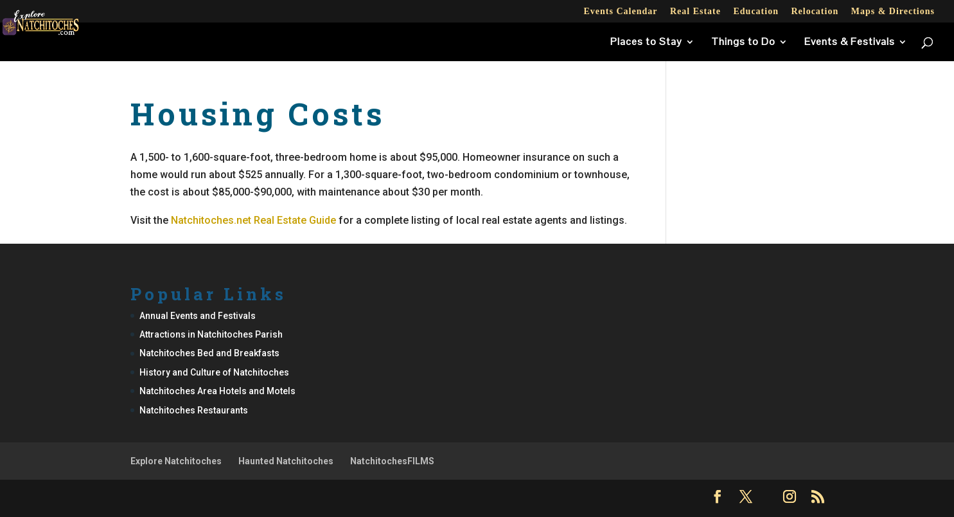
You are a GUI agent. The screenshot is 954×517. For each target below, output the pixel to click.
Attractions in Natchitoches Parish (211, 334)
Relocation (814, 11)
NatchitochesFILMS (392, 461)
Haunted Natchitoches (285, 461)
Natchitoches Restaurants (193, 410)
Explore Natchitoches (176, 461)
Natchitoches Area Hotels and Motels (217, 391)
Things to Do (743, 42)
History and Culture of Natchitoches (214, 372)
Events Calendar (620, 11)
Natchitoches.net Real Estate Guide (253, 220)
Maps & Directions (893, 11)
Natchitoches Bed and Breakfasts (209, 353)
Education (755, 11)
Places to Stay (646, 42)
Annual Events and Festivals (197, 316)
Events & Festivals (849, 42)
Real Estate (695, 11)
